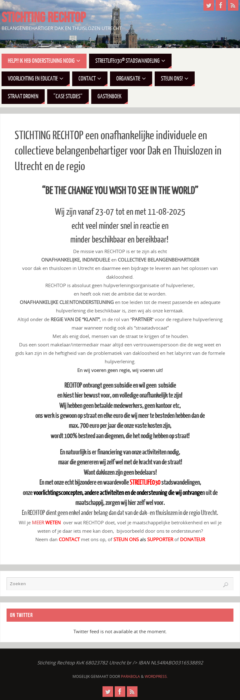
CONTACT (69, 539)
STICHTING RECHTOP (44, 17)
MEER (47, 522)
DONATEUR (192, 539)
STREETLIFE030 (145, 482)
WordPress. (156, 676)
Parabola (130, 676)
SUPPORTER (160, 539)
